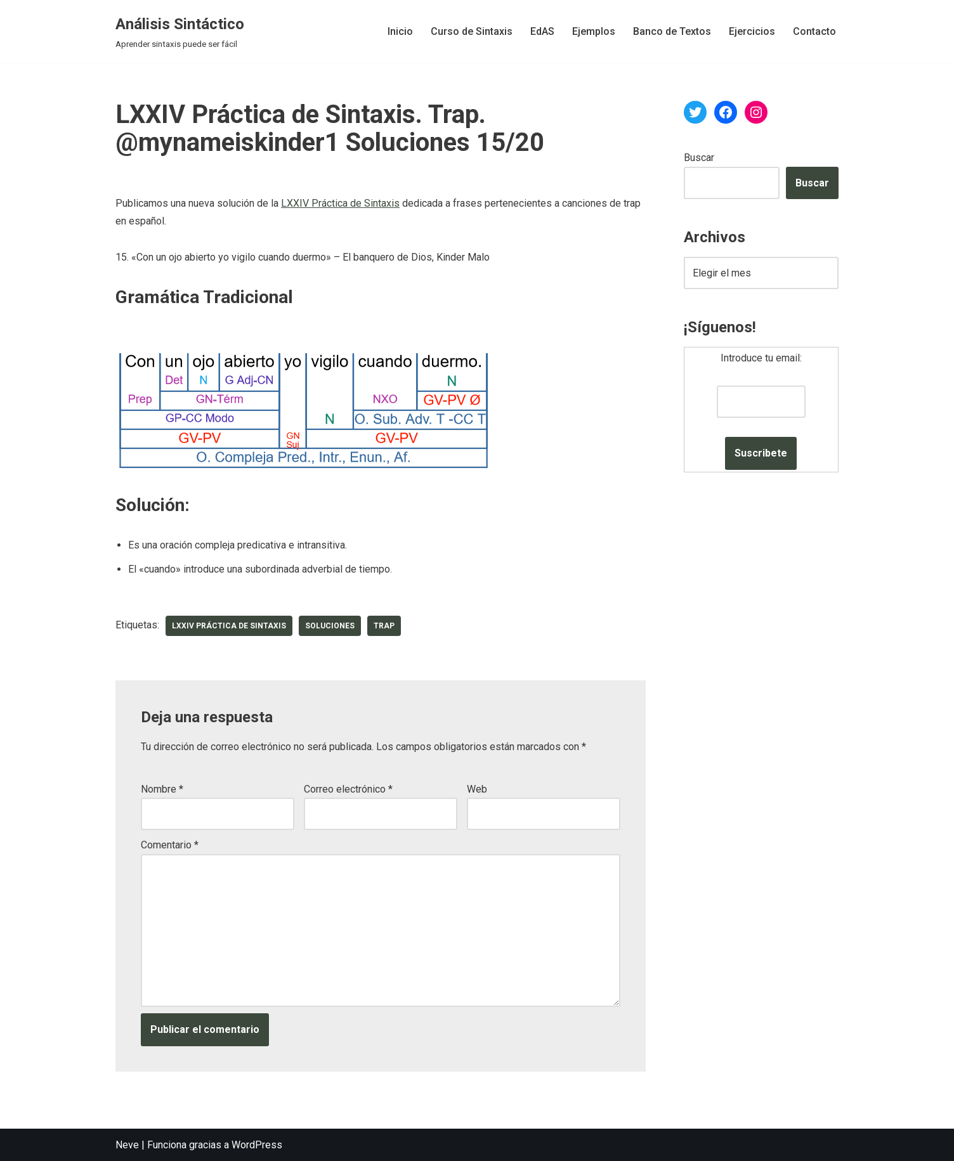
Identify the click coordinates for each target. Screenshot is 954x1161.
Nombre (162, 789)
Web (477, 789)
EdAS (542, 31)
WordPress (257, 1145)
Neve (127, 1145)
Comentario (170, 845)
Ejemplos (593, 31)
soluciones (330, 625)
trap (384, 625)
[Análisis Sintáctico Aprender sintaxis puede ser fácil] (179, 31)
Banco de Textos (672, 31)
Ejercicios (752, 31)
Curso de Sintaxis (472, 31)
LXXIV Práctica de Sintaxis (340, 203)
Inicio (400, 31)
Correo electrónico (348, 789)
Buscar (699, 158)
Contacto (814, 31)
